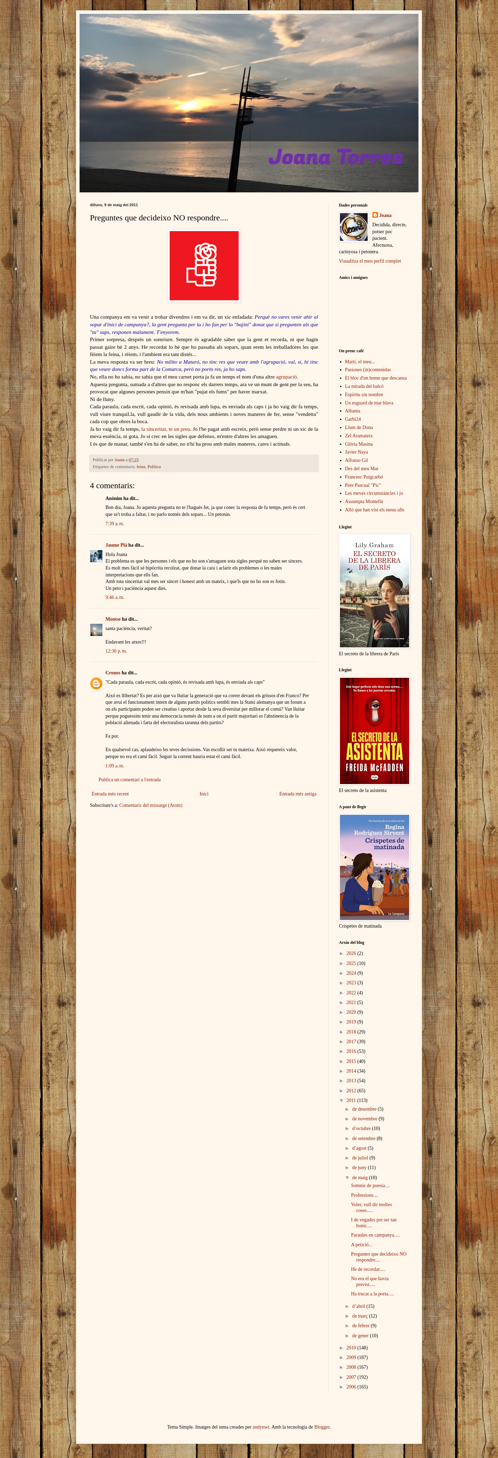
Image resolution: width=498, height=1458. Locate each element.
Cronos (112, 672)
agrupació (286, 377)
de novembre (365, 1118)
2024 (352, 973)
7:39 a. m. (114, 523)
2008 (352, 1367)
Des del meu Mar (362, 468)
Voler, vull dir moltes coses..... (371, 1207)
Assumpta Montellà (364, 501)
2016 (352, 1051)
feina (141, 466)
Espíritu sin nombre (364, 394)
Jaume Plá (116, 545)
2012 (352, 1090)
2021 (352, 1002)
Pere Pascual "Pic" (363, 485)
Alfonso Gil (356, 460)
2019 (352, 1021)
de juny (360, 1167)
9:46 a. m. (114, 597)
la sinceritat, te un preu (165, 429)
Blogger (322, 1427)
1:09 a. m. (114, 765)
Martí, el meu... (360, 361)
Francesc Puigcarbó (364, 477)
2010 (352, 1347)
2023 (352, 982)
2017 (352, 1041)
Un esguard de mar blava (369, 402)
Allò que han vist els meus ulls (375, 509)
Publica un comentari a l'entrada (130, 779)
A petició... (361, 1244)
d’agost (360, 1148)
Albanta (352, 410)
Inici (204, 793)
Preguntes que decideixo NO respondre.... (379, 1257)
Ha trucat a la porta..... (372, 1293)
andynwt (261, 1427)
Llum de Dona (359, 427)
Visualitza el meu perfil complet (370, 261)
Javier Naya (356, 452)
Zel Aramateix (359, 435)
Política (153, 466)
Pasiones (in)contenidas (368, 369)
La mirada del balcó (364, 386)
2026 (352, 953)
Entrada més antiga (297, 793)
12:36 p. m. (116, 651)
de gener (361, 1335)
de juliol (360, 1157)
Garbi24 (353, 419)
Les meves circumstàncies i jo (374, 493)
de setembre (364, 1138)
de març (360, 1316)
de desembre (365, 1109)
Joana (385, 215)
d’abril (359, 1306)
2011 (352, 1100)
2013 (352, 1080)
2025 (352, 963)
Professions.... (364, 1195)
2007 (352, 1377)
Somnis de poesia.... (370, 1185)
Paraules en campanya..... (375, 1235)
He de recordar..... (368, 1269)
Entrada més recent (110, 793)
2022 (352, 992)
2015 (352, 1061)
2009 (352, 1357)
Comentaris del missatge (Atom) (150, 805)
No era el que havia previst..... (370, 1281)
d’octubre (362, 1128)
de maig (360, 1177)
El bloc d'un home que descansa (376, 378)
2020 (352, 1012)
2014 (352, 1071)
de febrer (361, 1325)
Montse (113, 619)
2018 (352, 1032)
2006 (352, 1386)
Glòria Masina (359, 444)
